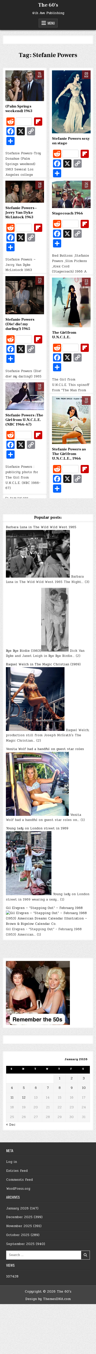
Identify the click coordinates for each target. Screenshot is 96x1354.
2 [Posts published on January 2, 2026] (72, 1078)
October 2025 (17, 1235)
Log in (11, 1161)
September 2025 (20, 1244)
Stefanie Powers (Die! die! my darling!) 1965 (19, 324)
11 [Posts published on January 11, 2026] (12, 1097)
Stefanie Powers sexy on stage (71, 141)
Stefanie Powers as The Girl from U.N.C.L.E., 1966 (69, 454)
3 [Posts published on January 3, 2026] (84, 1078)
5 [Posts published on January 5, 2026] (24, 1087)
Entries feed (17, 1170)
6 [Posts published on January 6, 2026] (36, 1087)
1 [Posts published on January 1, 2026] (59, 1078)
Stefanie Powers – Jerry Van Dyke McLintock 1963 (21, 212)
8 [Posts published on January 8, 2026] (60, 1087)
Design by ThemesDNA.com (48, 1299)
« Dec (10, 1124)
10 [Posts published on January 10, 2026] (84, 1087)
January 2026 (17, 1208)
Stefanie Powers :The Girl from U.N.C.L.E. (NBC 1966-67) (24, 420)
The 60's (48, 5)
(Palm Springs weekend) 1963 (18, 108)
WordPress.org (18, 1188)
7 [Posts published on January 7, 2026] (48, 1087)
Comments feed (19, 1179)
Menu (51, 23)
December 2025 (19, 1217)
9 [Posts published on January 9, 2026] (72, 1087)
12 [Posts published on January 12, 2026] (24, 1097)
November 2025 (19, 1226)
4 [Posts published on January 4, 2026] (12, 1087)
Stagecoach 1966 (67, 213)
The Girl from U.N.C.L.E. (64, 335)
